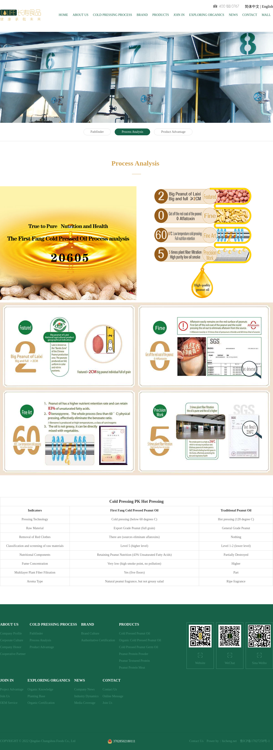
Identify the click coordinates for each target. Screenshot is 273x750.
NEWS (233, 15)
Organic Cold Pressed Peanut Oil (140, 640)
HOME (63, 15)
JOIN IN (179, 15)
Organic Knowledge (40, 689)
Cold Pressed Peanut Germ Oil (138, 647)
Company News (84, 689)
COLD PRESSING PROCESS (112, 15)
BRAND (142, 15)
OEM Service (9, 703)
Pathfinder (97, 131)
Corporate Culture (11, 640)
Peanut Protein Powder (133, 654)
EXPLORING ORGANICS (206, 15)
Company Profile (11, 633)
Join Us (5, 696)
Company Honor (10, 647)
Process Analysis (132, 131)
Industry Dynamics (86, 696)
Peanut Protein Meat (132, 667)
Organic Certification (41, 703)
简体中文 (252, 6)
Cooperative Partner (12, 654)
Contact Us (110, 689)
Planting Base (36, 696)
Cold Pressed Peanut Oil (134, 633)
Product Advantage (173, 131)
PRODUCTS (160, 15)
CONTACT (249, 15)
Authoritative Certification (98, 640)
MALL (266, 15)
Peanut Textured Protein (134, 660)
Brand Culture (90, 633)
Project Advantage (11, 689)
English (267, 6)
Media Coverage (84, 703)
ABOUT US (80, 15)
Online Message (113, 696)
